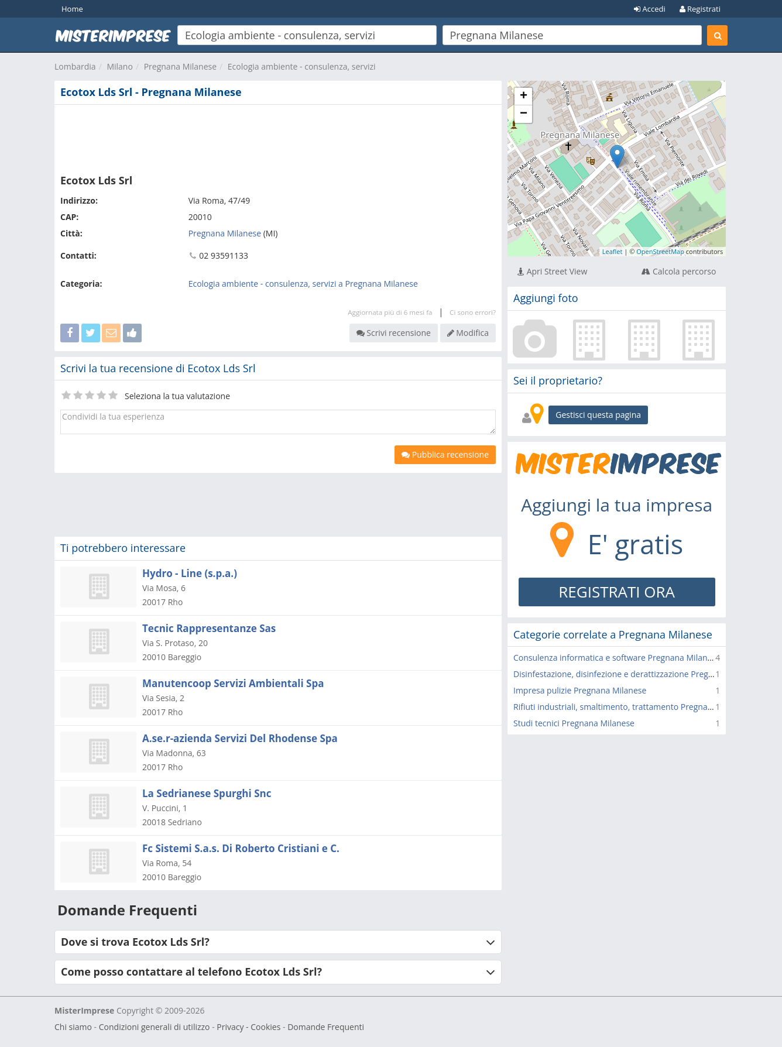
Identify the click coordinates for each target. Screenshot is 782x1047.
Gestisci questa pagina (598, 414)
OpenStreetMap (660, 251)
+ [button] (523, 96)
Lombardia (75, 66)
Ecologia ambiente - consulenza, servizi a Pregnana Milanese (303, 283)
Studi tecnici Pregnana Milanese (573, 723)
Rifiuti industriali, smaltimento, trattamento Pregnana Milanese (633, 706)
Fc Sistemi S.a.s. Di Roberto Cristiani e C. (240, 848)
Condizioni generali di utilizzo (154, 1026)
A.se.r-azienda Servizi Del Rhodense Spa (240, 738)
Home (72, 9)
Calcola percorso (679, 271)
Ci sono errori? (473, 312)
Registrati (700, 9)
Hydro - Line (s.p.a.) (189, 573)
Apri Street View (552, 271)
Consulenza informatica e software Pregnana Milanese (617, 657)
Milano (119, 66)
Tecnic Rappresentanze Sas (209, 628)
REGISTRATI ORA (616, 591)
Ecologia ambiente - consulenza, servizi (302, 66)
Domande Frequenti (325, 1026)
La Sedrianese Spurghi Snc (206, 793)
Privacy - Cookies (248, 1026)
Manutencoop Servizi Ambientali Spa (233, 683)
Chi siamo (73, 1026)
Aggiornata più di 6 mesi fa (390, 312)
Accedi (650, 9)
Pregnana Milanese (180, 66)
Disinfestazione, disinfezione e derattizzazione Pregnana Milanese (638, 673)
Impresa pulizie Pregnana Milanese (579, 690)
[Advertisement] (278, 137)
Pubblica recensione (445, 454)
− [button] (523, 114)
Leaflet (612, 251)
